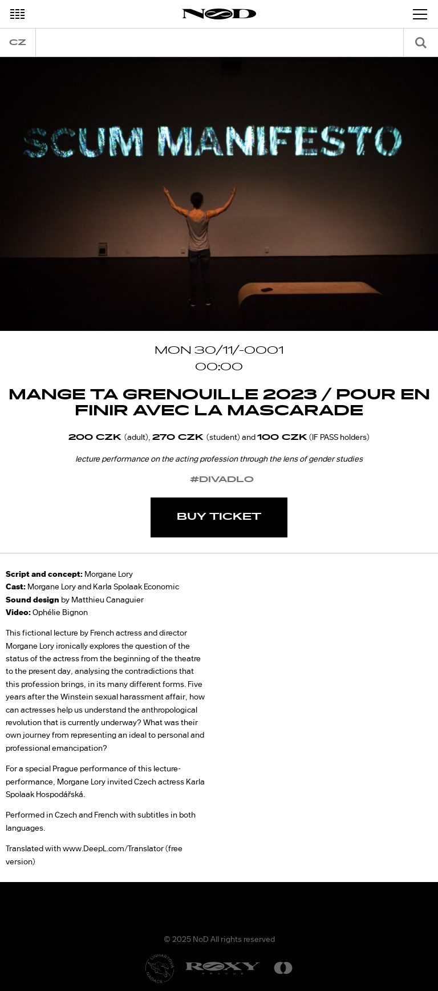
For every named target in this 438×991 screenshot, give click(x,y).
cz (17, 42)
